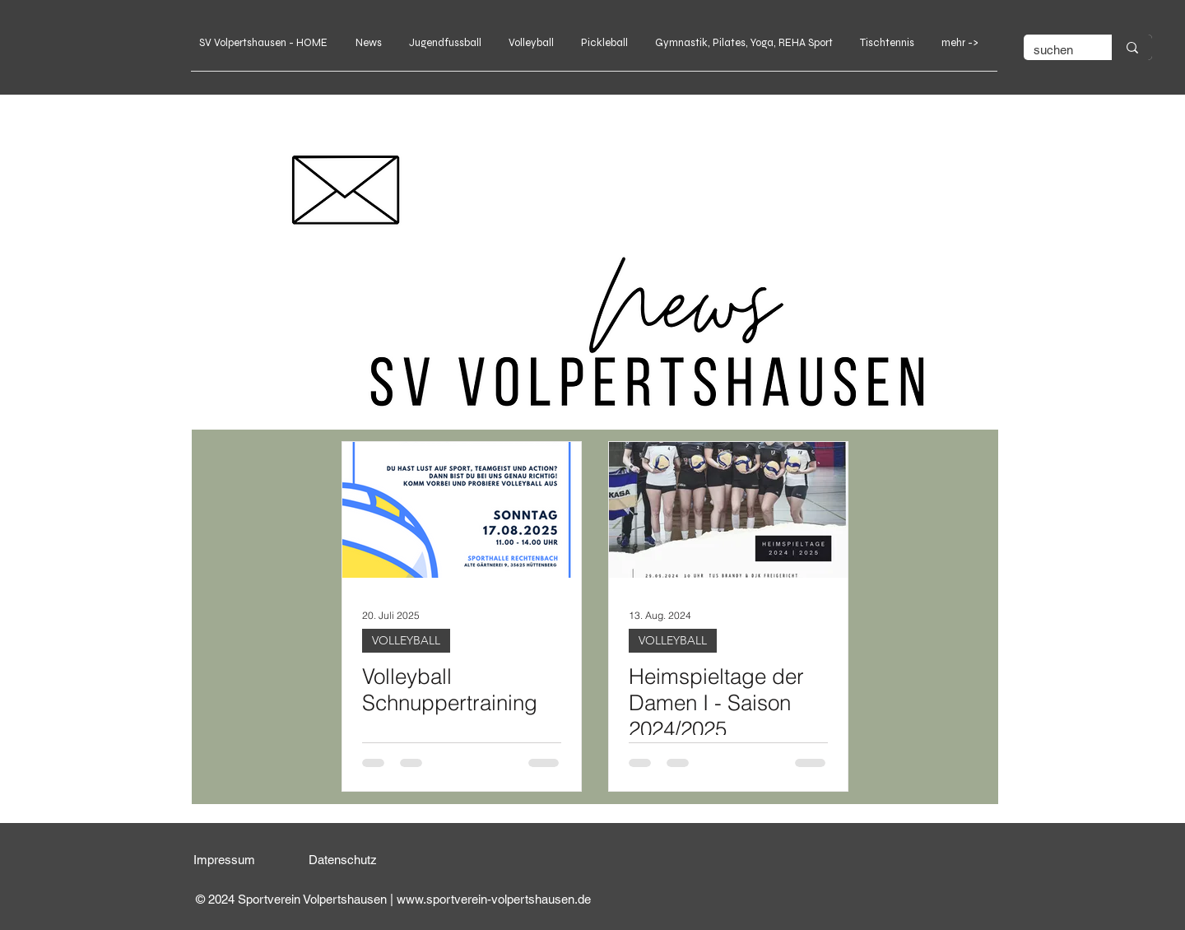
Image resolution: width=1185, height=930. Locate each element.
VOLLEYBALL (406, 640)
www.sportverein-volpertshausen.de (494, 899)
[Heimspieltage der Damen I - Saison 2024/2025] (728, 510)
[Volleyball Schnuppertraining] (461, 510)
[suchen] (1055, 50)
